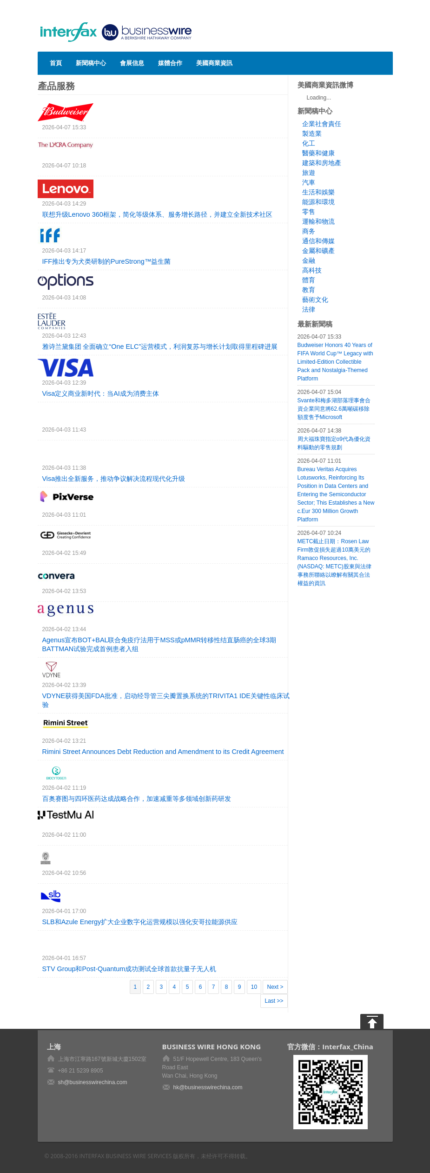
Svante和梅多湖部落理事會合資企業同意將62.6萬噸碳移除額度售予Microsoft (334, 408)
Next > (275, 987)
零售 (308, 211)
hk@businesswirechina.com (208, 1087)
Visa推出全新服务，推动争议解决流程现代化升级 (113, 478)
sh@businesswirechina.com (92, 1082)
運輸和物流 (318, 221)
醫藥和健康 (318, 153)
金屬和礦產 (318, 250)
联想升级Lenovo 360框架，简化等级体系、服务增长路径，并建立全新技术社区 (157, 214)
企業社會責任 (321, 123)
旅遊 (308, 172)
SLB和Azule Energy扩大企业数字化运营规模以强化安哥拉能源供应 (140, 922)
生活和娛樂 (318, 192)
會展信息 (132, 63)
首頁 (56, 63)
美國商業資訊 (214, 63)
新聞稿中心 (91, 63)
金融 (308, 260)
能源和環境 (318, 202)
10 (254, 987)
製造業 (312, 133)
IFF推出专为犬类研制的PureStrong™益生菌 (106, 261)
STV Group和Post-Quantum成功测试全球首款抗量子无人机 (129, 969)
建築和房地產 (321, 163)
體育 (308, 280)
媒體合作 (170, 63)
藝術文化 (315, 299)
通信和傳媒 (318, 241)
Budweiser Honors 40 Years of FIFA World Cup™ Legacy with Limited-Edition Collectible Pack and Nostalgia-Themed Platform (335, 362)
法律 (308, 309)
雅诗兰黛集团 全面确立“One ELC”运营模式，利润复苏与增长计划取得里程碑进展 (160, 346)
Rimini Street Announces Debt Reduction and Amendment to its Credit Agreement (163, 751)
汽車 (308, 182)
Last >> (274, 1001)
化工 (308, 143)
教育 (308, 289)
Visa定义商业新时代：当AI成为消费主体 (100, 393)
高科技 (312, 270)
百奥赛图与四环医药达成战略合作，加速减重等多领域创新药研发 (136, 798)
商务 (308, 231)
